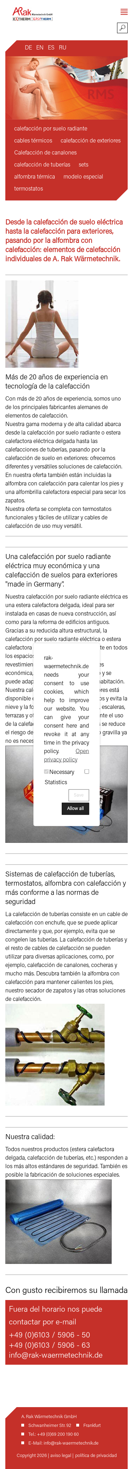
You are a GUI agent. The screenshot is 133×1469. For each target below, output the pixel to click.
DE (28, 48)
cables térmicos (33, 141)
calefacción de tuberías (42, 165)
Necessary (61, 772)
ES (51, 48)
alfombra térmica (34, 177)
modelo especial (83, 177)
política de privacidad (96, 1455)
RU (62, 48)
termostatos (28, 189)
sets (83, 165)
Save (79, 795)
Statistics (56, 782)
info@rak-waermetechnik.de (55, 1356)
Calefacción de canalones (45, 153)
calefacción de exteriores (91, 141)
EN (40, 48)
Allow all (75, 808)
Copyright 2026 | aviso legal (44, 1455)
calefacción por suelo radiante (50, 129)
